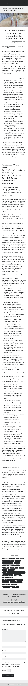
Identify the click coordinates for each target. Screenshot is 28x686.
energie (17, 560)
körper (5, 569)
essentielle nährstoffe (8, 563)
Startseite (4, 8)
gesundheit (6, 567)
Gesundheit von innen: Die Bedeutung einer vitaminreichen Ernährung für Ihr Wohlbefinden (14, 601)
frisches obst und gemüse (8, 565)
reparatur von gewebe (8, 577)
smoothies (6, 582)
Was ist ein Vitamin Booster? (11, 187)
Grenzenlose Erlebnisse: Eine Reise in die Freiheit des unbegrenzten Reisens (14, 595)
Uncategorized (14, 555)
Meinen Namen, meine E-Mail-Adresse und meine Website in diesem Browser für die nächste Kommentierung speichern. (13, 664)
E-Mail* (4, 650)
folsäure (17, 563)
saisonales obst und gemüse (9, 579)
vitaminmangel (6, 586)
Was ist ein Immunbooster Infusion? (12, 192)
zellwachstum (15, 586)
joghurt (21, 567)
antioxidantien (20, 558)
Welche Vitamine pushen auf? (11, 189)
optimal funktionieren (8, 575)
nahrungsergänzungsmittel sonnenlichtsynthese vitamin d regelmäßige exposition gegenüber (13, 572)
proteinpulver (17, 575)
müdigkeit (11, 569)
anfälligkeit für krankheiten (9, 558)
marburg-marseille (17, 41)
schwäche (19, 579)
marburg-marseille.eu (9, 3)
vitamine (13, 584)
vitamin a (12, 582)
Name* (4, 644)
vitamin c (19, 582)
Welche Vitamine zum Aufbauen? (12, 190)
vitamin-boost (6, 584)
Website (4, 656)
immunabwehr (14, 567)
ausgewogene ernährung (8, 560)
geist (18, 565)
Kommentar (5, 629)
